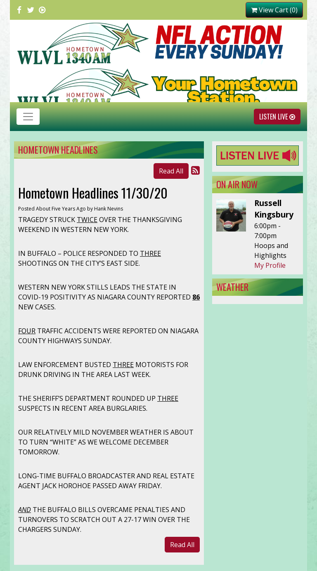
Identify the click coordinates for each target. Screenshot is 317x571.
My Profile (270, 265)
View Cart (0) (274, 9)
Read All (171, 171)
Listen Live (277, 117)
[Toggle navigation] (28, 116)
